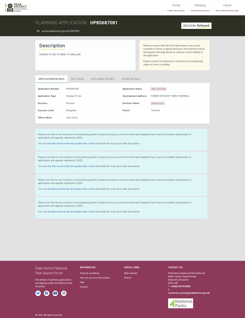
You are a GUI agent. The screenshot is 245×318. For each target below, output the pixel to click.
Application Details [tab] (51, 79)
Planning (200, 7)
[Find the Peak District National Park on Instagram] (64, 293)
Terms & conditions (90, 273)
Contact (84, 287)
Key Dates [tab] (77, 79)
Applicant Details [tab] (103, 79)
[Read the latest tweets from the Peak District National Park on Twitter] (38, 293)
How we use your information (95, 277)
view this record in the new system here (67, 143)
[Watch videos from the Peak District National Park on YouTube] (55, 293)
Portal (176, 7)
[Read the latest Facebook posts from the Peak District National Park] (46, 293)
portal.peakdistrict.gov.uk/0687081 (61, 31)
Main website (130, 273)
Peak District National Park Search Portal (51, 270)
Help (82, 282)
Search (127, 277)
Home (227, 7)
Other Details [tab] (130, 79)
